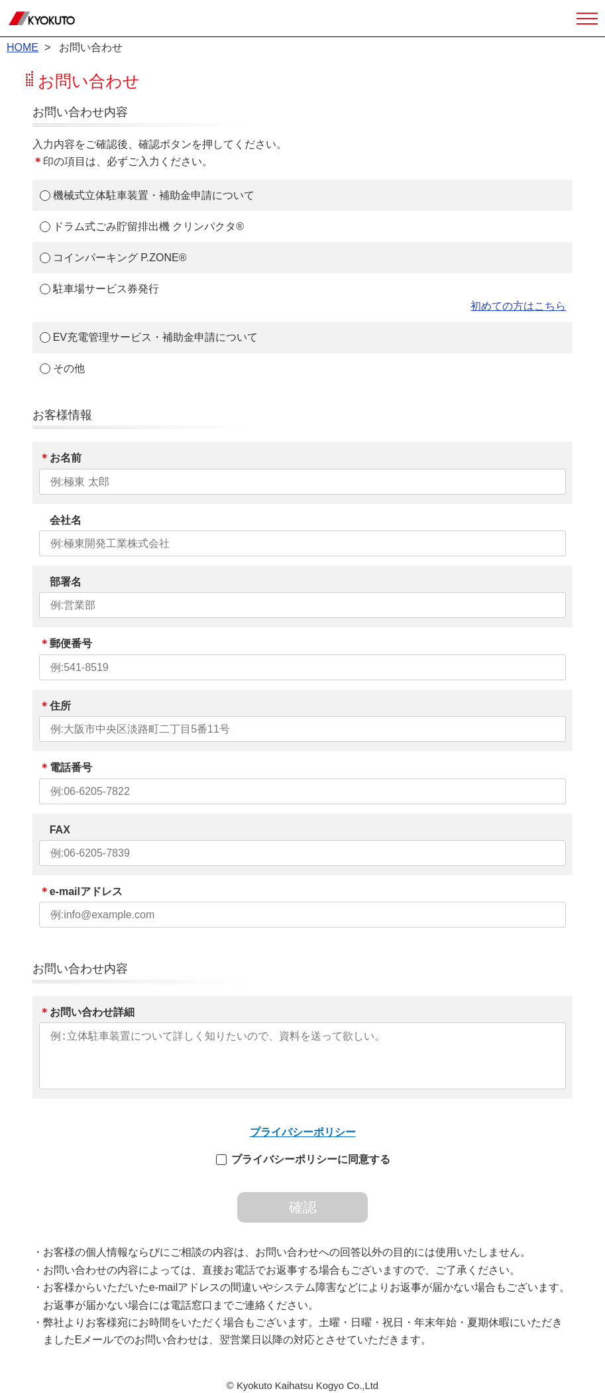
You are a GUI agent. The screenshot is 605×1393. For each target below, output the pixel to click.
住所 (55, 705)
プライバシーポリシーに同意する (310, 1159)
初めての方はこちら (518, 306)
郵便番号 (65, 643)
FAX (54, 829)
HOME (22, 47)
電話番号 (65, 767)
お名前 (60, 457)
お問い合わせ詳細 (87, 1012)
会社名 (60, 520)
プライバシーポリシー (303, 1132)
